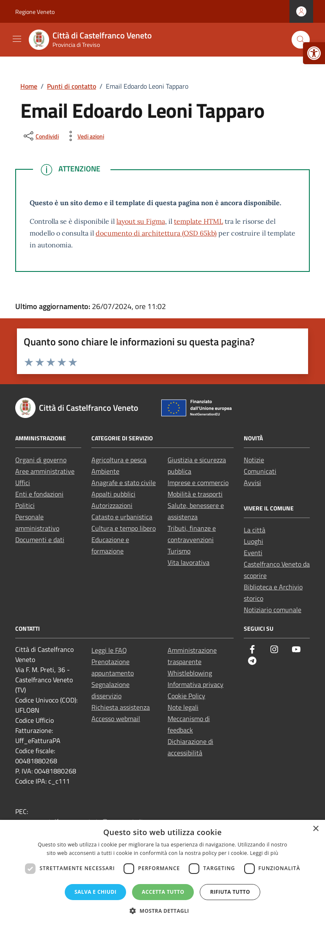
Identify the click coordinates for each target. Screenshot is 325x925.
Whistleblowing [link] (190, 673)
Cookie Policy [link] (186, 696)
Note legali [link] (183, 707)
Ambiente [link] (105, 471)
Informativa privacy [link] (195, 684)
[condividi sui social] (40, 136)
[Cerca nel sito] (301, 40)
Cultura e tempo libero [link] (123, 528)
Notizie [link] (254, 460)
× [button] (315, 829)
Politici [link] (25, 505)
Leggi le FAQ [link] (109, 650)
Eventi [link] (253, 553)
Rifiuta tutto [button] (230, 891)
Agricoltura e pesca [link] (118, 460)
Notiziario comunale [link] (272, 610)
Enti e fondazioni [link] (39, 494)
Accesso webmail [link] (115, 718)
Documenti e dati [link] (39, 539)
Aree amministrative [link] (44, 471)
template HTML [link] (198, 221)
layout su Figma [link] (140, 221)
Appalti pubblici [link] (113, 494)
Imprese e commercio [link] (198, 482)
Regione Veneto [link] (35, 11)
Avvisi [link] (252, 482)
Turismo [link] (179, 551)
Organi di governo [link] (40, 460)
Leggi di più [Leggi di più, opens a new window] (264, 853)
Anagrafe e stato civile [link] (123, 482)
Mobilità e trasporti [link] (195, 494)
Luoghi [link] (253, 541)
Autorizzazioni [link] (111, 505)
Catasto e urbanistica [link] (121, 517)
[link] (314, 53)
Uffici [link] (22, 482)
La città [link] (254, 530)
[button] (162, 910)
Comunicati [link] (260, 471)
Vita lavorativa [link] (188, 562)
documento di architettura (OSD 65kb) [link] (156, 233)
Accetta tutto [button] (163, 891)
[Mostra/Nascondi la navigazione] (17, 39)
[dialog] (162, 872)
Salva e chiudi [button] (95, 891)
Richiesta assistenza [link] (120, 707)
